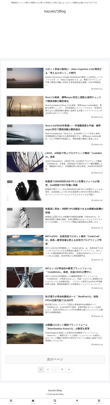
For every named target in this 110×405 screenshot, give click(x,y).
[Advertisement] (55, 40)
